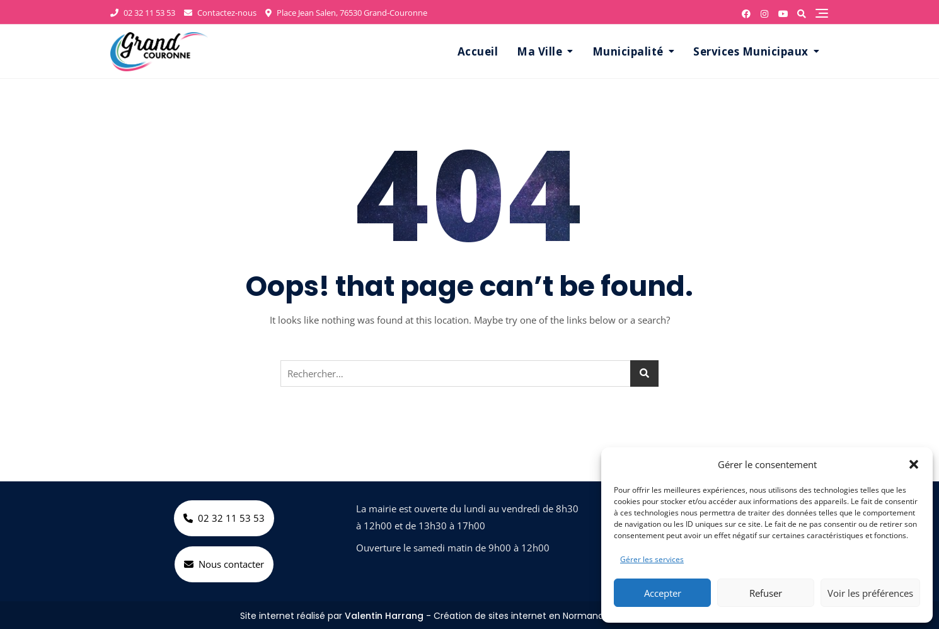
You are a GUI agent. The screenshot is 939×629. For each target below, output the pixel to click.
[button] (913, 464)
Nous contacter (224, 564)
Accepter (662, 593)
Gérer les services (652, 559)
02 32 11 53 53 (142, 12)
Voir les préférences (870, 593)
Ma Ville (539, 51)
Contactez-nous (220, 12)
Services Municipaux (751, 51)
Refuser (765, 593)
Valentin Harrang (384, 615)
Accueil (478, 51)
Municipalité (628, 51)
